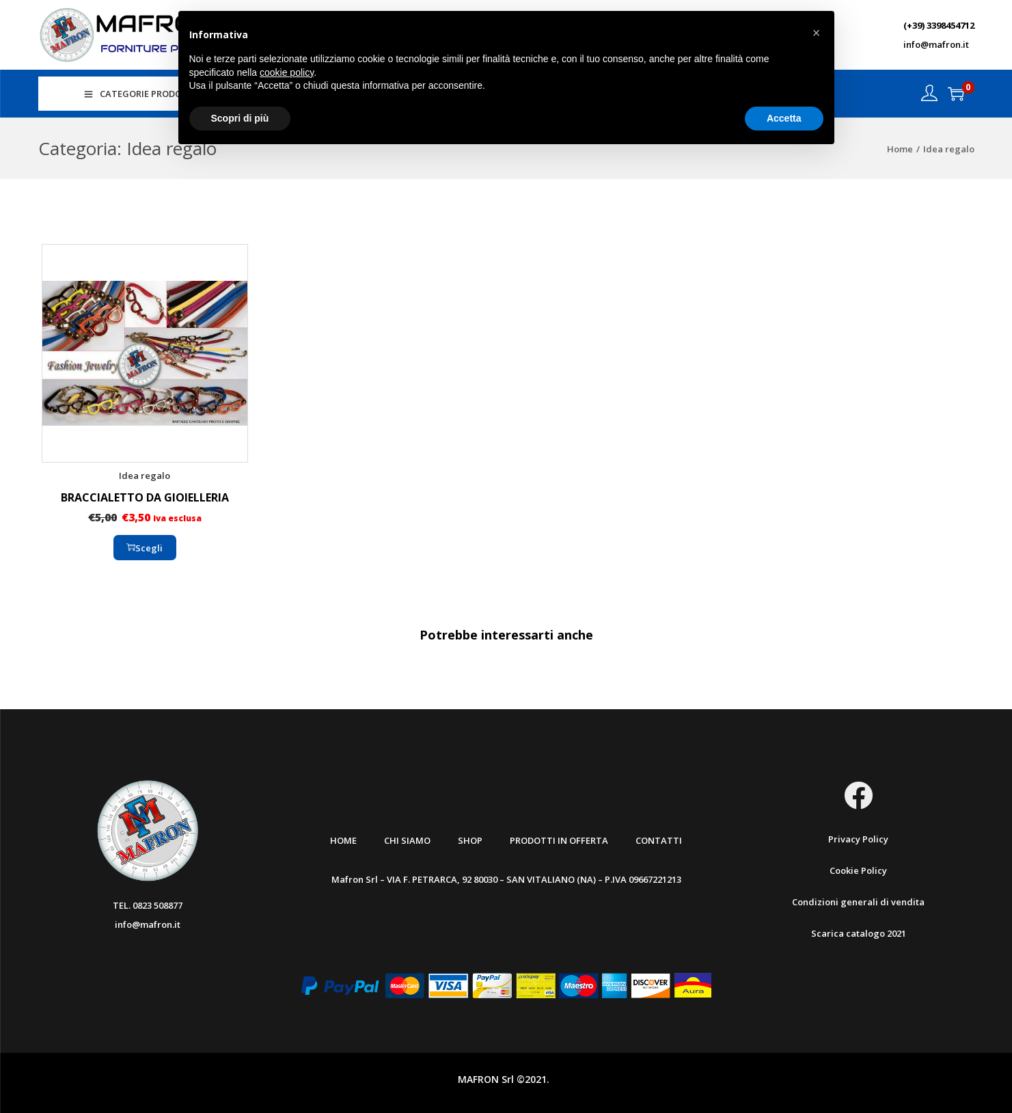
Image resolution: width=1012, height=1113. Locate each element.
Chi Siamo (407, 840)
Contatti (658, 840)
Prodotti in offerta (559, 840)
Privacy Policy (858, 839)
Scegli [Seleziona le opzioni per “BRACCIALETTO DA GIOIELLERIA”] (144, 548)
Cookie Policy (858, 870)
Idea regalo (144, 475)
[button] (817, 33)
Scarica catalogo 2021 (858, 933)
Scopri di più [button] (240, 118)
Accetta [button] (784, 118)
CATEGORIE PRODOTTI (140, 93)
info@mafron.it (936, 44)
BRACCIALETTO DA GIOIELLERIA (145, 497)
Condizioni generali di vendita (858, 902)
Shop (470, 840)
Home (900, 149)
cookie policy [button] (287, 72)
